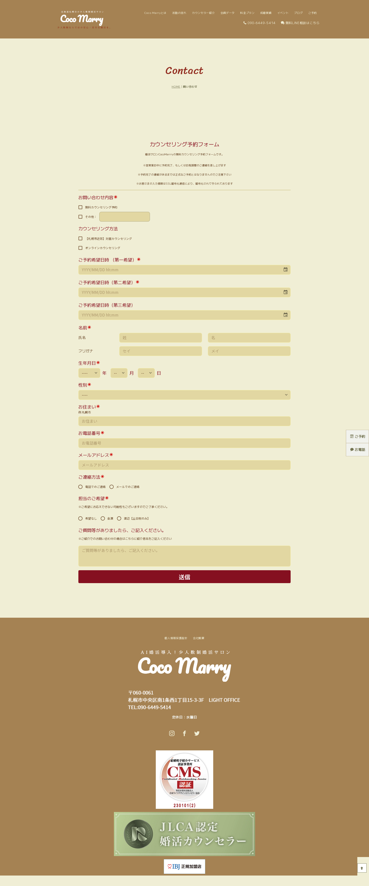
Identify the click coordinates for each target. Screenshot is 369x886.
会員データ (228, 13)
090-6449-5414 (259, 22)
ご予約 (312, 13)
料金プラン (247, 13)
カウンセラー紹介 (203, 13)
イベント (283, 13)
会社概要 (198, 638)
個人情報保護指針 (176, 638)
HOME (176, 86)
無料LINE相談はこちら (300, 22)
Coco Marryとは (155, 13)
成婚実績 (266, 13)
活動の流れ (179, 13)
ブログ (298, 13)
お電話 (357, 449)
